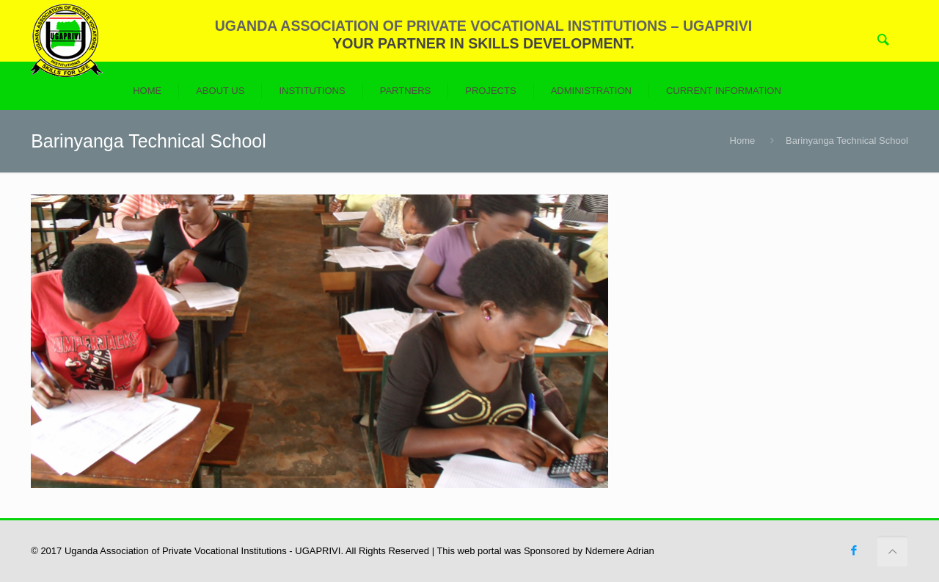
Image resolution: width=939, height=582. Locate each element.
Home (743, 140)
